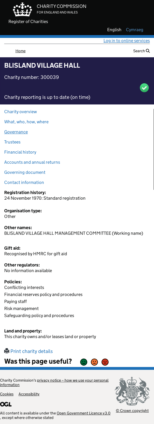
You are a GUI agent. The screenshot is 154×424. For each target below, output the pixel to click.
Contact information (24, 182)
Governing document (24, 172)
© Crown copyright (132, 410)
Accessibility (29, 393)
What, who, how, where (26, 121)
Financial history (20, 152)
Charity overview (20, 111)
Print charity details (28, 351)
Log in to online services (127, 40)
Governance (16, 132)
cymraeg (134, 29)
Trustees (12, 142)
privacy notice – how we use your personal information (54, 382)
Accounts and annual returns (32, 162)
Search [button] (141, 50)
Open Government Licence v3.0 (84, 413)
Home (20, 50)
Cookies (6, 393)
